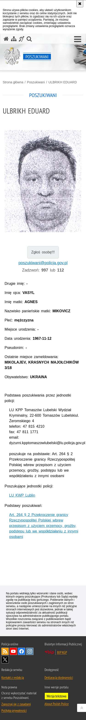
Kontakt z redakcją (12, 677)
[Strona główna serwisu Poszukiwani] (6, 39)
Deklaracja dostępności (58, 677)
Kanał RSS (5, 651)
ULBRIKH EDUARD (62, 82)
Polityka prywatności (14, 710)
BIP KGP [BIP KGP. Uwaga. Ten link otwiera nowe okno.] (62, 652)
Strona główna (13, 82)
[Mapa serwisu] (14, 39)
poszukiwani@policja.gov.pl (42, 263)
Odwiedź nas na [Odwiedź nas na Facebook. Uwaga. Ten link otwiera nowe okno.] (21, 651)
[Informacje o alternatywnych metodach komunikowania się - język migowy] (21, 39)
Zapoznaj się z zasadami (16, 704)
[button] (77, 39)
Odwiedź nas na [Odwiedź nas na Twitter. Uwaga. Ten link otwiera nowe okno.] (5, 659)
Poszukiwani (36, 82)
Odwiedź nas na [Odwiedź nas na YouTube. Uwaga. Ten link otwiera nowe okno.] (13, 651)
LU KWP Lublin (22, 495)
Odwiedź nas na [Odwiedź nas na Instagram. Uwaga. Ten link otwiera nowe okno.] (29, 651)
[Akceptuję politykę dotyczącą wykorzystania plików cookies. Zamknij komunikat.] (79, 3)
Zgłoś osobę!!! (43, 252)
